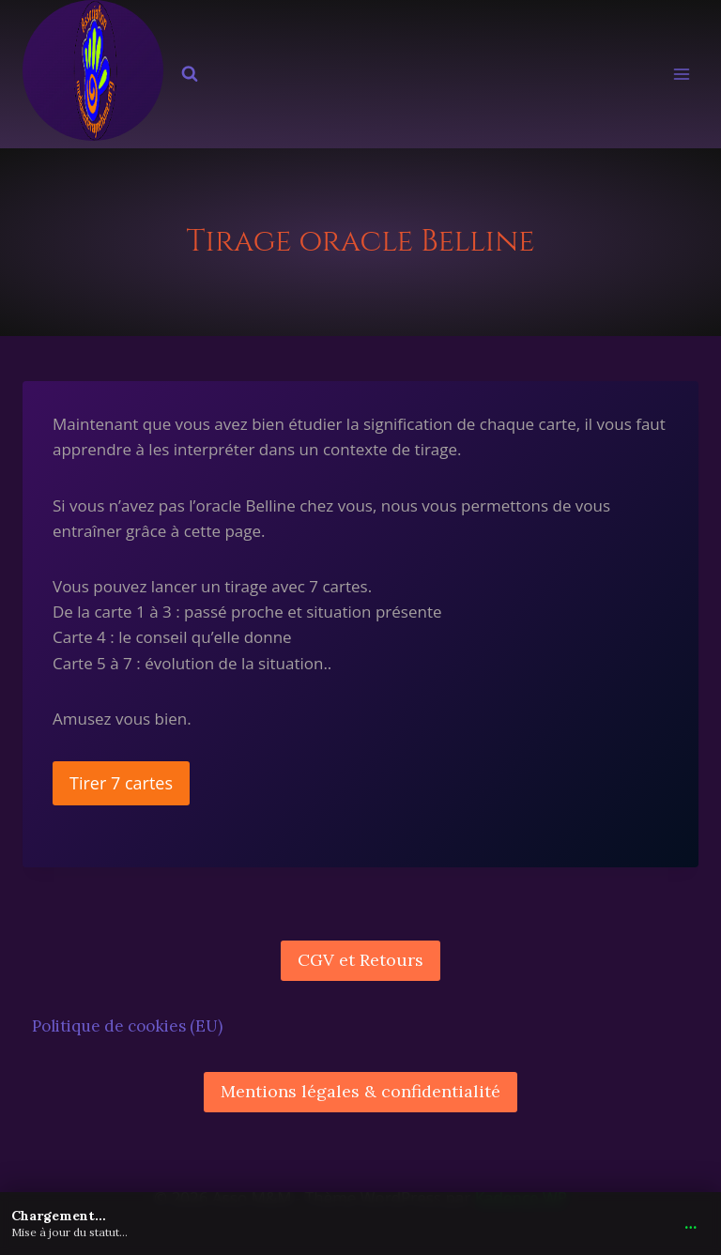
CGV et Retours (360, 960)
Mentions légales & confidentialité (360, 1091)
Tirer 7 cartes (121, 783)
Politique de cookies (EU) (127, 1026)
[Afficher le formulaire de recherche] (190, 74)
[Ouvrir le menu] (681, 74)
